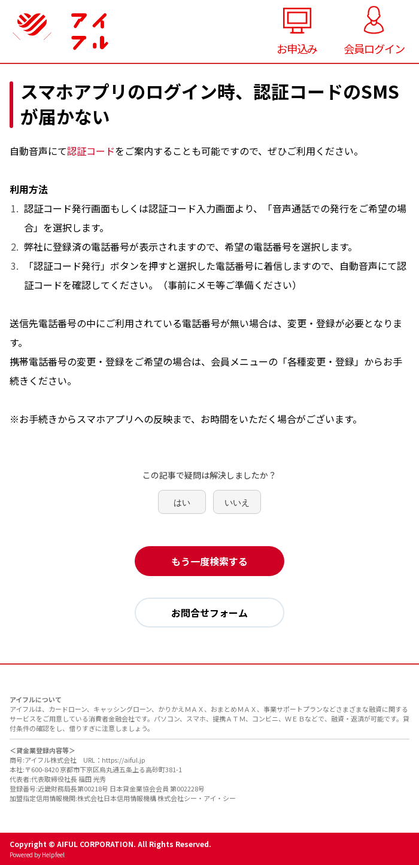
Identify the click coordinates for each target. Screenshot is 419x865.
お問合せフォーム (209, 612)
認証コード (91, 151)
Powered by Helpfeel (37, 854)
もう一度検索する (209, 561)
